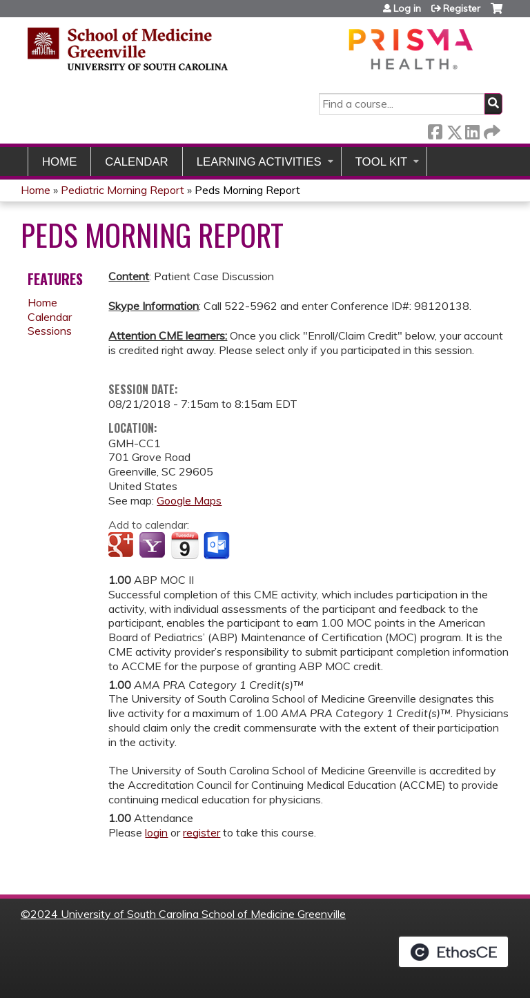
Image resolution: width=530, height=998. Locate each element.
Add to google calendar (122, 546)
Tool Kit (381, 161)
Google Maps (189, 500)
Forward (491, 129)
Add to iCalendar (184, 545)
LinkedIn (472, 129)
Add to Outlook (218, 546)
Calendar (136, 161)
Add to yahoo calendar (153, 546)
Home (59, 161)
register (201, 832)
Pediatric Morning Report (124, 190)
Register (461, 8)
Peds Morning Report (247, 190)
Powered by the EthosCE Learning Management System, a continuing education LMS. (453, 951)
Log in (407, 8)
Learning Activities (259, 161)
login (156, 832)
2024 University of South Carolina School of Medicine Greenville (188, 914)
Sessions (50, 330)
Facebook (435, 129)
